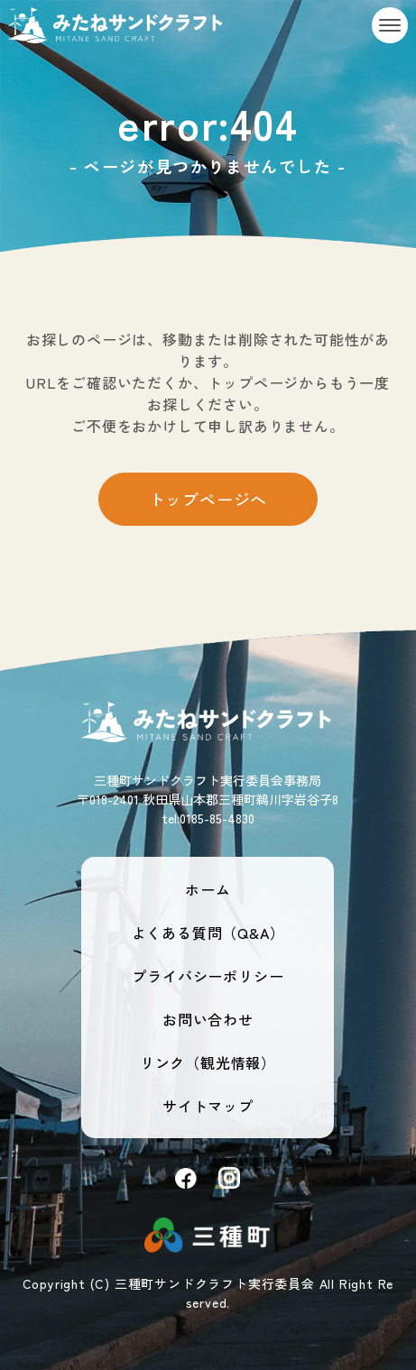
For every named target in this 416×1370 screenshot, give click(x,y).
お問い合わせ (208, 1019)
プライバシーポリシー (207, 976)
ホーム (207, 889)
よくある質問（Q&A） (208, 932)
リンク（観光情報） (208, 1062)
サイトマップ (208, 1106)
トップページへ (208, 498)
